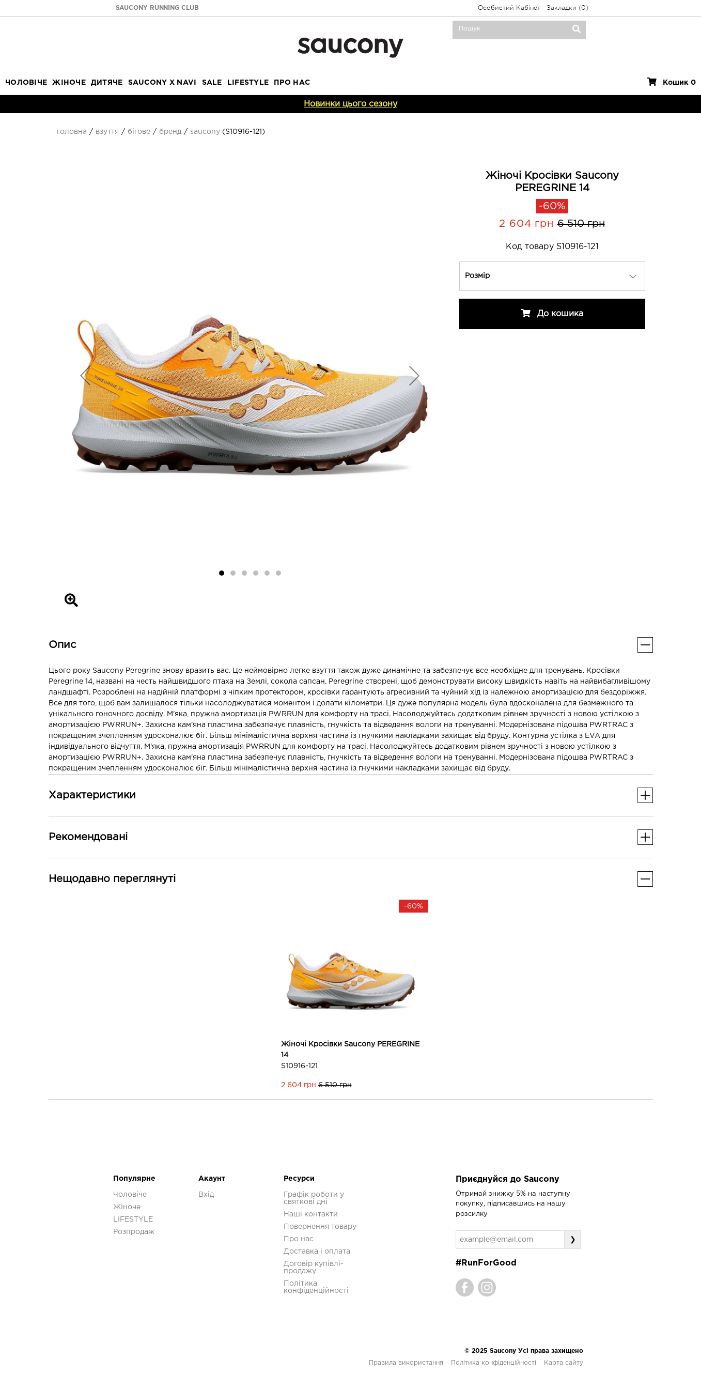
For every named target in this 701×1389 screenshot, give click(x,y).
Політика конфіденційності (493, 1363)
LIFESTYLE (248, 83)
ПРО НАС (292, 83)
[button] (85, 375)
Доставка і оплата (317, 1251)
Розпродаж (133, 1232)
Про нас (299, 1239)
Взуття (107, 132)
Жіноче (69, 83)
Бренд (170, 132)
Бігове (139, 132)
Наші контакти (311, 1214)
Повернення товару (320, 1227)
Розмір (477, 276)
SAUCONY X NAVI (162, 83)
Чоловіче (26, 83)
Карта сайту (563, 1363)
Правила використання (406, 1363)
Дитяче (107, 83)
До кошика (552, 313)
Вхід (206, 1195)
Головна (72, 132)
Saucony (205, 132)
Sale (212, 83)
